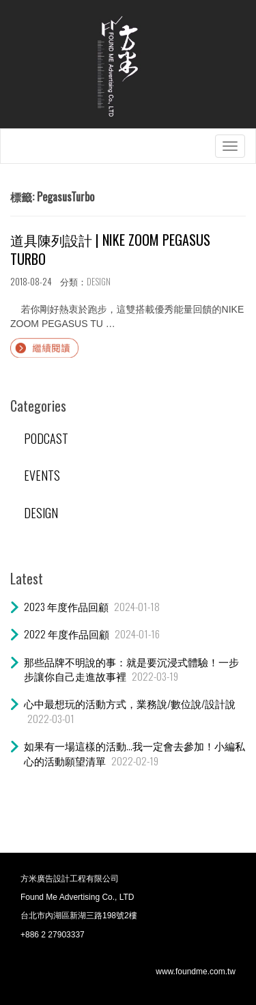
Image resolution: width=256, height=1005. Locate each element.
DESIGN (99, 281)
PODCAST (46, 438)
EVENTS (42, 475)
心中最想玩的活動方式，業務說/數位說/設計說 (130, 703)
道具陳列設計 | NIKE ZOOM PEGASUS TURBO (110, 249)
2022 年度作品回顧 (66, 633)
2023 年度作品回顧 (66, 606)
